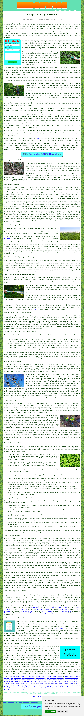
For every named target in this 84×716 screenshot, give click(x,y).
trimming (28, 345)
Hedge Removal (69, 683)
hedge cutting (48, 628)
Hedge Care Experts (27, 676)
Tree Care (70, 685)
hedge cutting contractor (38, 40)
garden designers (28, 613)
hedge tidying (20, 630)
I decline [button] (53, 711)
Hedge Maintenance (28, 678)
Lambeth (38, 138)
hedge (59, 42)
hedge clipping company (56, 132)
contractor (53, 55)
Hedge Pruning (16, 678)
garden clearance (43, 609)
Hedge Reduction (26, 679)
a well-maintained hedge (65, 103)
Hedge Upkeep (15, 683)
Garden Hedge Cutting (72, 678)
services (27, 149)
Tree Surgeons (34, 702)
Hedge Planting (58, 676)
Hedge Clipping (14, 676)
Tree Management (59, 685)
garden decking (47, 611)
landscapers (8, 613)
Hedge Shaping (38, 679)
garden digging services (53, 613)
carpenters (63, 609)
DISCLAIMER (76, 10)
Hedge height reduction (52, 544)
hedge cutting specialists (46, 47)
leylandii (7, 238)
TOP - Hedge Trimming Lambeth (14, 690)
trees (59, 370)
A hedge (27, 83)
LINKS (60, 10)
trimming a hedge (29, 67)
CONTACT (70, 10)
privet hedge (28, 501)
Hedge (6, 138)
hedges (38, 52)
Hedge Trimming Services (55, 678)
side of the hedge (73, 262)
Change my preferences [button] (62, 711)
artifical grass (26, 611)
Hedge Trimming (26, 702)
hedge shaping (50, 630)
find (9, 594)
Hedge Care (64, 679)
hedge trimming (58, 601)
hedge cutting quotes (52, 603)
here (71, 603)
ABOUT (65, 10)
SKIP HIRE (23, 609)
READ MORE (36, 309)
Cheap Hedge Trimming (43, 676)
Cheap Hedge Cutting (29, 681)
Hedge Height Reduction (12, 679)
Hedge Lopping (21, 685)
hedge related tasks (43, 635)
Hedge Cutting (70, 676)
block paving (35, 607)
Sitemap (5, 702)
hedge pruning (70, 621)
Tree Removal (47, 685)
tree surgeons (57, 374)
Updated (20, 702)
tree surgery (58, 628)
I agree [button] (47, 711)
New (16, 702)
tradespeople (8, 614)
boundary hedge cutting (71, 633)
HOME (56, 10)
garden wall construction (58, 607)
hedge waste (51, 97)
